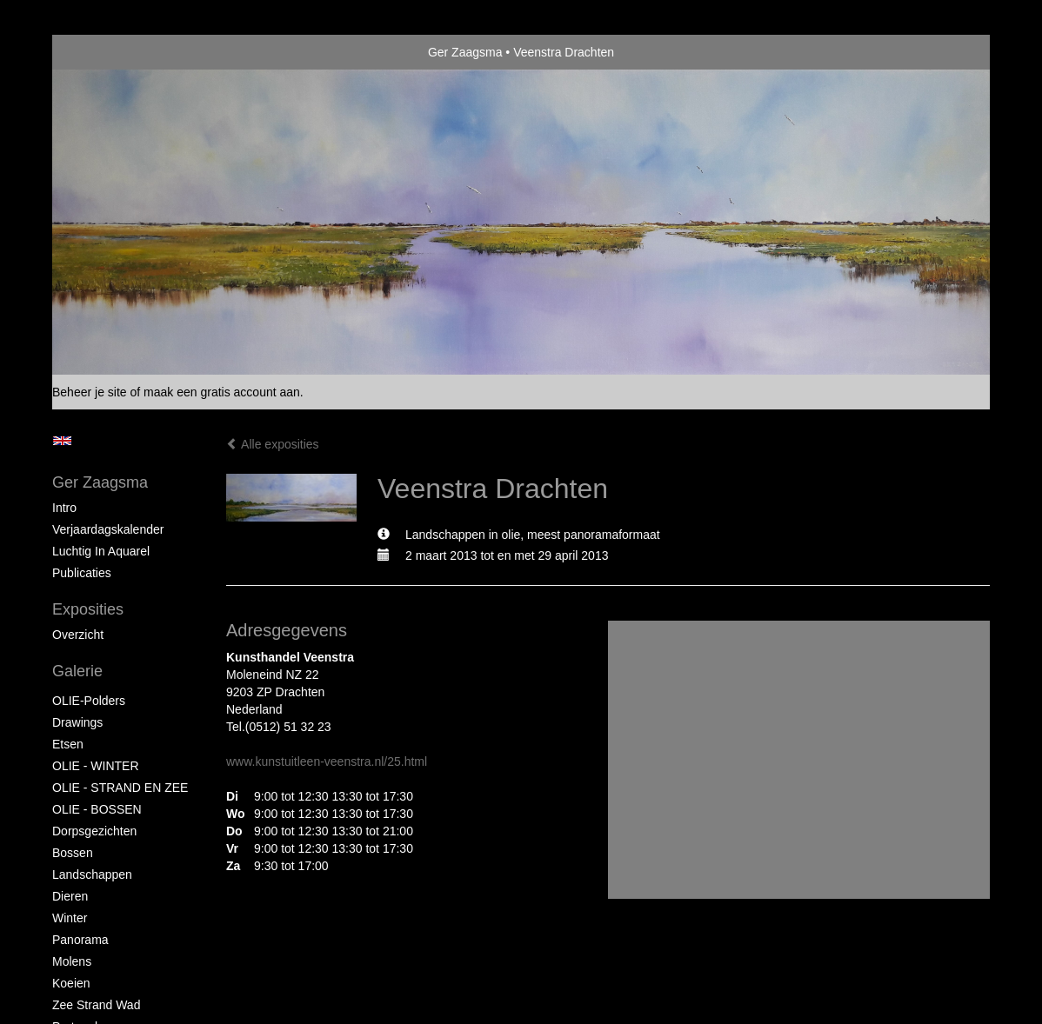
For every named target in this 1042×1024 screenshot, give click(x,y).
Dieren (70, 896)
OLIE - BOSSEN (97, 809)
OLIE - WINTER (95, 766)
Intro (64, 508)
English (62, 441)
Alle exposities (272, 444)
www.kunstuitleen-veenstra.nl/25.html (326, 761)
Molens (71, 961)
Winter (69, 918)
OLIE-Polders (88, 701)
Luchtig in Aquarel (101, 551)
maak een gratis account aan (222, 392)
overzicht (78, 635)
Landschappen (92, 874)
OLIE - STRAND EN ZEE (120, 788)
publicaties (81, 573)
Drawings (77, 722)
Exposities (88, 609)
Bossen (72, 853)
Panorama (80, 940)
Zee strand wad (96, 1005)
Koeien (71, 983)
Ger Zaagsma (465, 52)
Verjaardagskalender (108, 529)
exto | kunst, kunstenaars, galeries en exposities (101, 52)
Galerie (77, 671)
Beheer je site (89, 392)
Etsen (67, 744)
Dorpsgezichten (94, 831)
